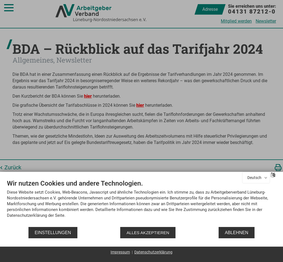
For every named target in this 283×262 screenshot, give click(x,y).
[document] (141, 203)
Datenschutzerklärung (153, 252)
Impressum (120, 252)
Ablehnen (236, 232)
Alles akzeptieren (148, 232)
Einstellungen (53, 232)
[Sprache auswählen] (273, 174)
